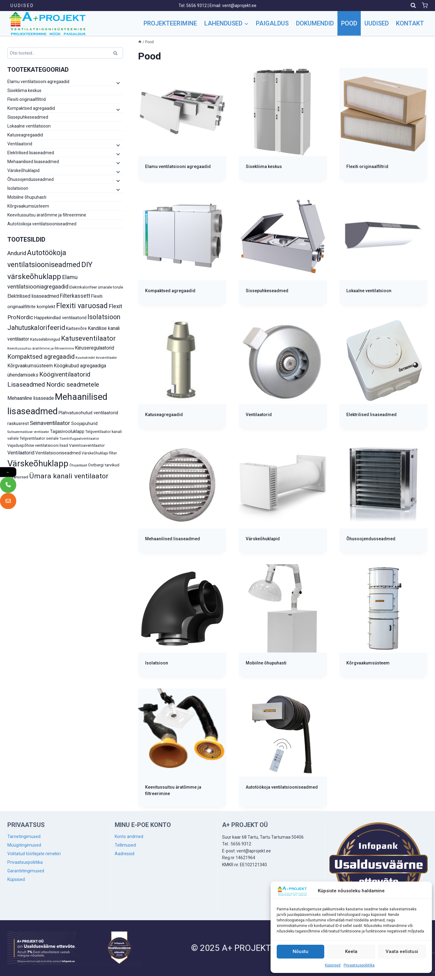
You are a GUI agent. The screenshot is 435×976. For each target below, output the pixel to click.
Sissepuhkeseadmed (27, 117)
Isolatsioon (17, 188)
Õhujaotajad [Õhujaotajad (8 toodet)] (78, 465)
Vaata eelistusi (402, 951)
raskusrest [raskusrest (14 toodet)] (18, 423)
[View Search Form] (413, 5)
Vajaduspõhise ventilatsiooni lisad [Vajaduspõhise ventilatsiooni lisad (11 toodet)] (37, 445)
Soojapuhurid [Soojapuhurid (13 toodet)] (84, 423)
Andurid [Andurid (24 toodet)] (16, 253)
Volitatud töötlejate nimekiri (34, 853)
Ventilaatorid (19, 143)
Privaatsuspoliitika (359, 965)
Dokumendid (315, 23)
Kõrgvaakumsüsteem (28, 206)
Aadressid (124, 853)
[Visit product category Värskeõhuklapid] (283, 496)
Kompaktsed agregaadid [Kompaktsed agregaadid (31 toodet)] (41, 356)
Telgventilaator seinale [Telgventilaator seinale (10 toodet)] (39, 438)
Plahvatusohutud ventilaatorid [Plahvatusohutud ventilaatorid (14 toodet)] (88, 412)
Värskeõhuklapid (23, 170)
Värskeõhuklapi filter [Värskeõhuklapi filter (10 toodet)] (99, 453)
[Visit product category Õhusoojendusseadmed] (383, 496)
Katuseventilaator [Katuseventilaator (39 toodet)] (88, 338)
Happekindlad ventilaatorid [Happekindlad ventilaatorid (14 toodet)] (60, 317)
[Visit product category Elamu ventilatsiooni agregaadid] (182, 124)
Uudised (376, 23)
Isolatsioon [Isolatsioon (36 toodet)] (103, 317)
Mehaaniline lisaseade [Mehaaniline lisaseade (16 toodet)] (30, 398)
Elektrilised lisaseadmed (30, 152)
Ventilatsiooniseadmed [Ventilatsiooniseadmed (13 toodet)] (58, 452)
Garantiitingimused (25, 870)
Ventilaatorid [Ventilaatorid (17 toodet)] (20, 453)
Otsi (116, 54)
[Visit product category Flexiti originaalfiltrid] (383, 124)
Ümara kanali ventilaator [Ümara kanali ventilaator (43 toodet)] (69, 476)
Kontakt (410, 23)
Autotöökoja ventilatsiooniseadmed (41, 223)
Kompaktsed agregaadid (31, 108)
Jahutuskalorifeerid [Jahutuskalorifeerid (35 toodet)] (36, 327)
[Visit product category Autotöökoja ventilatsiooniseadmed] (283, 744)
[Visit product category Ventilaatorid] (283, 372)
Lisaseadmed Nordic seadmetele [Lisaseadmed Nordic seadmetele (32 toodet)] (53, 384)
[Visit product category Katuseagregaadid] (182, 372)
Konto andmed (129, 836)
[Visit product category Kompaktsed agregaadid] (182, 248)
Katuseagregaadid (25, 134)
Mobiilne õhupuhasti (26, 197)
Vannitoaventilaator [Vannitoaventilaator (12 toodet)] (87, 445)
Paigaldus (272, 23)
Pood (349, 23)
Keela (351, 951)
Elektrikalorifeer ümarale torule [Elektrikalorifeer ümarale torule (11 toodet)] (96, 287)
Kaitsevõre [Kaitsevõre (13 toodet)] (76, 328)
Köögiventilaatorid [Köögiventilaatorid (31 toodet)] (64, 374)
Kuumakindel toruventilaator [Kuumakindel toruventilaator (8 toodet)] (96, 358)
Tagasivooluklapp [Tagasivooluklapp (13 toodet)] (67, 431)
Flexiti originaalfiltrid (26, 99)
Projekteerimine (170, 23)
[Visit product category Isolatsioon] (182, 620)
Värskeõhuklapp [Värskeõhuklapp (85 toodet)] (37, 463)
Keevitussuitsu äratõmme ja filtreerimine (46, 214)
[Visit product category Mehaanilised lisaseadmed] (182, 496)
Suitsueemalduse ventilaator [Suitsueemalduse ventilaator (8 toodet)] (28, 432)
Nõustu (300, 951)
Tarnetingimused (23, 836)
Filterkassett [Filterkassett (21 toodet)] (75, 296)
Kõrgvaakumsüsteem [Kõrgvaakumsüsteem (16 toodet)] (30, 366)
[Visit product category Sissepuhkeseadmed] (283, 248)
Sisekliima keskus (24, 90)
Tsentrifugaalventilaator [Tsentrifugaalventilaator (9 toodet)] (79, 438)
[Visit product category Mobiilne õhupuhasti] (283, 620)
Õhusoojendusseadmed (30, 179)
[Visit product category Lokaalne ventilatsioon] (383, 248)
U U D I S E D (21, 5)
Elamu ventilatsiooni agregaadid (38, 81)
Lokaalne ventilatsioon (29, 126)
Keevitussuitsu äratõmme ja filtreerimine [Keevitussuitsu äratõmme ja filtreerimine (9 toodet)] (40, 348)
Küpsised (333, 965)
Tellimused (125, 845)
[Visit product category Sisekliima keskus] (283, 124)
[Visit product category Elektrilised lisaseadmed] (383, 372)
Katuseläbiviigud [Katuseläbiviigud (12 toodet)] (45, 339)
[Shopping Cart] (425, 5)
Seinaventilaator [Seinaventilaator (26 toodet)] (50, 423)
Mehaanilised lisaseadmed (33, 161)
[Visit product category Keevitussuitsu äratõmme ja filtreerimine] (182, 747)
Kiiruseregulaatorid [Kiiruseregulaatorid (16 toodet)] (94, 348)
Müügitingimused (24, 845)
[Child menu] (117, 82)
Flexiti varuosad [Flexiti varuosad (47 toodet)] (82, 305)
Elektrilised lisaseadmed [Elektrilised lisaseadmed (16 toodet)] (33, 296)
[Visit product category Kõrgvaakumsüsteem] (383, 620)
